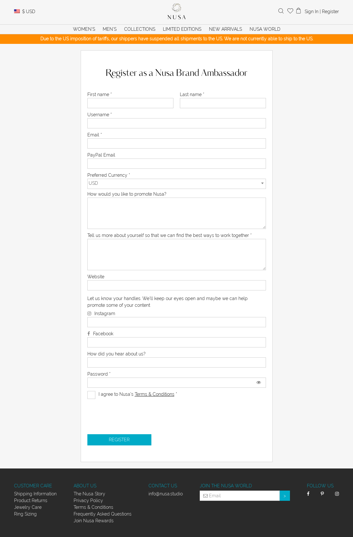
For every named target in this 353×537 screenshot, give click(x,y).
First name (99, 94)
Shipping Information (35, 493)
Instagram (104, 313)
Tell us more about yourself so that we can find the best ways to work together (169, 235)
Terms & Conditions (154, 394)
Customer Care (33, 485)
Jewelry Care (28, 507)
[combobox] (176, 184)
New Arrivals (225, 29)
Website (95, 276)
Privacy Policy (88, 500)
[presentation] (136, 411)
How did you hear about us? (116, 353)
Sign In (311, 11)
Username (99, 114)
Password (98, 374)
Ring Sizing (25, 514)
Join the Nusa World (226, 485)
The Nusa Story (89, 493)
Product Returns (30, 500)
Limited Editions (182, 29)
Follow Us (320, 485)
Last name (192, 94)
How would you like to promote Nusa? (126, 194)
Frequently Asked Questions (103, 514)
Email (94, 134)
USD (28, 11)
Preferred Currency (108, 175)
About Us (85, 485)
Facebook (103, 333)
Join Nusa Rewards (94, 520)
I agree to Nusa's (132, 394)
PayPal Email (101, 155)
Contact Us (162, 485)
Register (330, 11)
